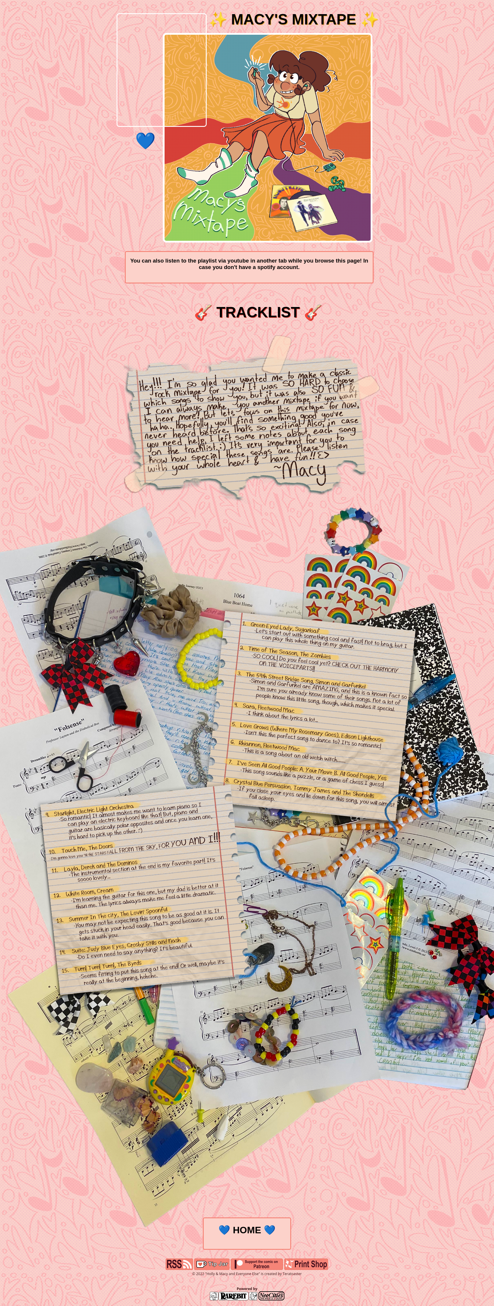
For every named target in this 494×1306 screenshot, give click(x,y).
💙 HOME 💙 (247, 1230)
